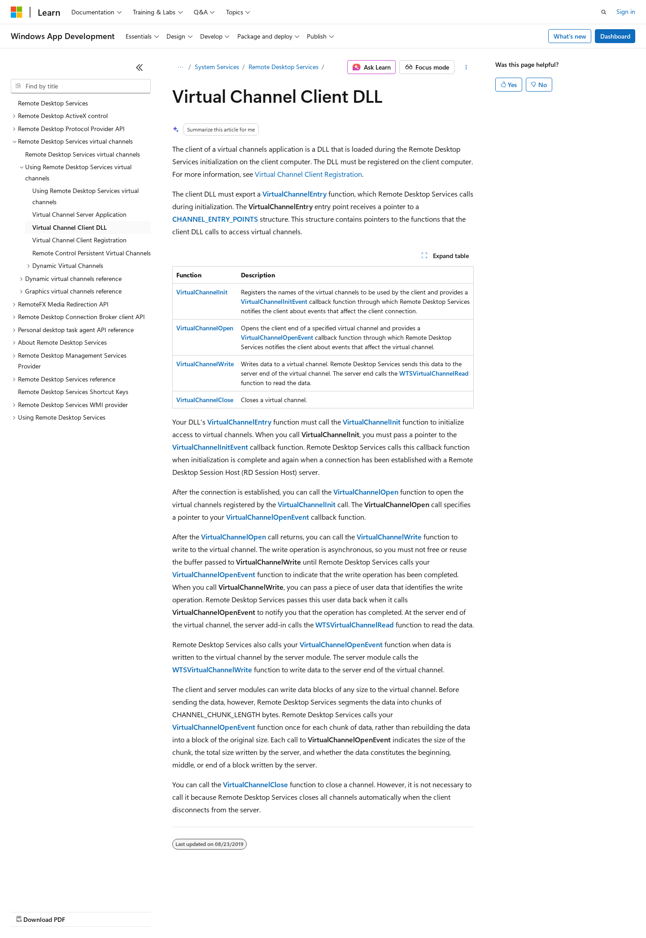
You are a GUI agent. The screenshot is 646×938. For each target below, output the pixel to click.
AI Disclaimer (29, 911)
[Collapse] (139, 67)
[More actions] (466, 67)
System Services (217, 66)
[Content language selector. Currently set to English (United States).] (52, 889)
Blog (122, 911)
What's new (570, 36)
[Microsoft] (16, 12)
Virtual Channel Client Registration (308, 174)
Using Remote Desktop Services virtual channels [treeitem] (85, 196)
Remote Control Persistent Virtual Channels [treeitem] (91, 253)
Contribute (160, 911)
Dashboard (615, 36)
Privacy (196, 911)
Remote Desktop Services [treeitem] (53, 103)
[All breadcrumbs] (180, 67)
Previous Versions (81, 911)
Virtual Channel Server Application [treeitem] (79, 214)
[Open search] (604, 12)
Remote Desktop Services (284, 66)
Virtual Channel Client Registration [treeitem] (79, 240)
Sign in (625, 11)
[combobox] (81, 86)
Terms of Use (327, 911)
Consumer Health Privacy (257, 911)
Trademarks (372, 911)
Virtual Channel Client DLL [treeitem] (69, 227)
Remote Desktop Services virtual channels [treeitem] (82, 154)
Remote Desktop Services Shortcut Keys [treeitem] (73, 391)
